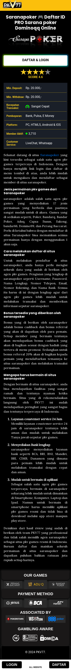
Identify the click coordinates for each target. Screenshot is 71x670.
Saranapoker (49, 155)
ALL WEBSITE (35, 667)
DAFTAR (59, 665)
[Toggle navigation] (63, 5)
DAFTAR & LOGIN (35, 60)
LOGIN (11, 665)
